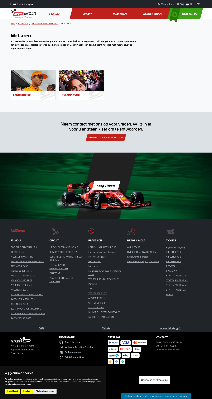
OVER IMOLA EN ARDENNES (141, 251)
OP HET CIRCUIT (96, 302)
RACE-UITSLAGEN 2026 (23, 275)
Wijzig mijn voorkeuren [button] (45, 391)
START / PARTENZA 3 (177, 285)
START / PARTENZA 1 (177, 275)
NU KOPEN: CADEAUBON (101, 316)
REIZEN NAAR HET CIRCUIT (102, 247)
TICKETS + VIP (183, 13)
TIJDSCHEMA (17, 251)
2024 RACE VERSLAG (21, 285)
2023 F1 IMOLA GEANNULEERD (27, 294)
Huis (13, 23)
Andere (169, 294)
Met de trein (94, 261)
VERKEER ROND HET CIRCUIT (103, 279)
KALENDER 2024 (19, 303)
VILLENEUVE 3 (173, 261)
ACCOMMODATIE (97, 298)
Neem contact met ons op (106, 137)
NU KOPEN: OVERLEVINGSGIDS (104, 312)
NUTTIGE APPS (96, 307)
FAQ (41, 328)
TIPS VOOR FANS (19, 266)
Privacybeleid (17, 353)
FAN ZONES (55, 273)
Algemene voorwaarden (22, 349)
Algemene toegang (175, 247)
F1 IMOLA (55, 14)
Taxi (90, 288)
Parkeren (92, 283)
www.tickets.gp (170, 328)
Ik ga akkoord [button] (12, 391)
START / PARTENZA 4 (177, 289)
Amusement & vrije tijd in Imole (143, 261)
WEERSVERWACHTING (22, 256)
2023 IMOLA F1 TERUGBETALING (28, 313)
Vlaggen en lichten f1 (21, 270)
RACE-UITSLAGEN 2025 (23, 299)
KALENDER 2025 (19, 289)
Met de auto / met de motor (102, 251)
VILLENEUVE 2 (173, 256)
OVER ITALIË (133, 247)
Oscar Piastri (71, 95)
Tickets (106, 328)
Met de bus (93, 266)
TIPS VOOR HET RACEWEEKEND (27, 261)
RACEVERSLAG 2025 (21, 318)
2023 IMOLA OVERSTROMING (26, 308)
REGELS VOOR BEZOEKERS (63, 251)
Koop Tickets (106, 185)
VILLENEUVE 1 (173, 251)
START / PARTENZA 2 (177, 280)
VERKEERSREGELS (97, 293)
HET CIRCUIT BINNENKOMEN (64, 247)
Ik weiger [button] (26, 391)
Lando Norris (22, 95)
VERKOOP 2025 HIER (21, 280)
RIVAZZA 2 (171, 270)
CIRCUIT (87, 14)
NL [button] (189, 4)
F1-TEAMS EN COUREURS (45, 23)
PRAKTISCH (120, 14)
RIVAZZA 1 (171, 266)
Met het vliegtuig (97, 256)
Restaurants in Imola (137, 256)
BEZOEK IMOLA (152, 14)
